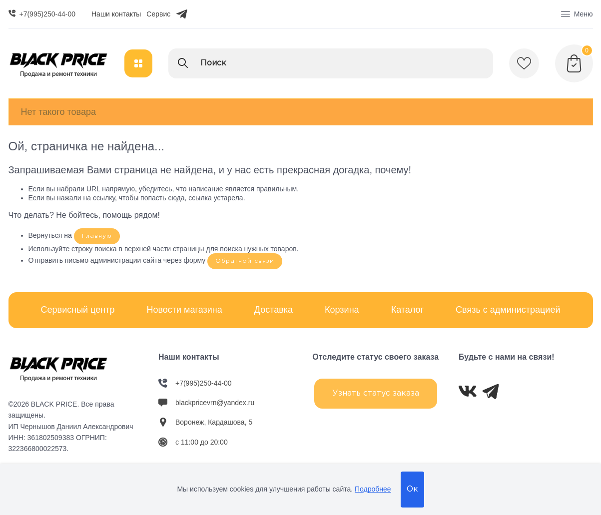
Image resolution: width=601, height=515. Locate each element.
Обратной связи (244, 261)
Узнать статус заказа (375, 393)
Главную (97, 236)
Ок (412, 489)
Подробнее (373, 489)
